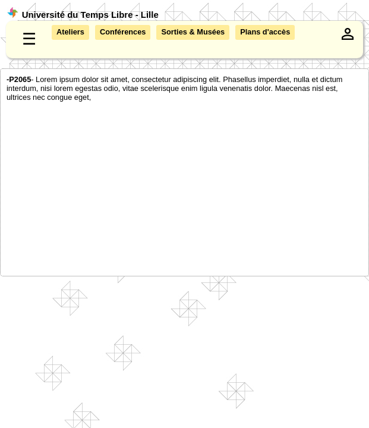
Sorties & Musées (193, 31)
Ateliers (70, 31)
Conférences (123, 31)
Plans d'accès (265, 31)
